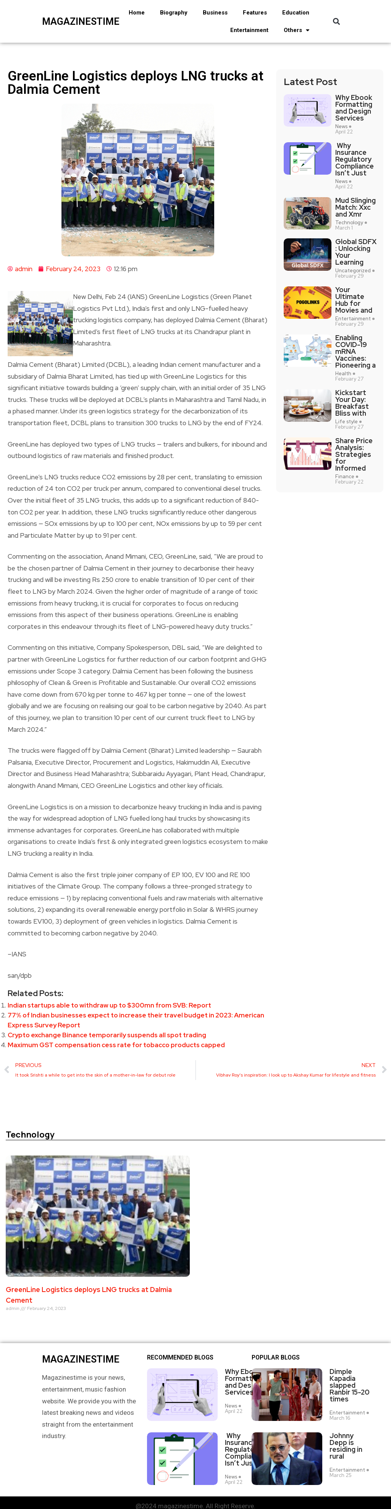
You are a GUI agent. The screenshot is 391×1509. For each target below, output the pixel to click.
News (341, 126)
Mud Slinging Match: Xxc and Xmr (355, 207)
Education (295, 12)
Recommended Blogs (180, 1358)
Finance (344, 476)
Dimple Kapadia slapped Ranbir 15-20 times (350, 1385)
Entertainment (249, 30)
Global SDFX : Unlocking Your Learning (355, 252)
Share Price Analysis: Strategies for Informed (354, 454)
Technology (349, 222)
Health (343, 373)
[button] (336, 21)
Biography (173, 12)
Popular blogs (276, 1358)
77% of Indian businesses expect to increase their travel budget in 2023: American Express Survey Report (136, 1020)
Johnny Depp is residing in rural (346, 1446)
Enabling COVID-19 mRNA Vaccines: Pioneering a (355, 351)
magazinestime (69, 21)
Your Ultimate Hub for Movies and (353, 300)
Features (255, 12)
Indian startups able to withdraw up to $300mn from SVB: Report (109, 1005)
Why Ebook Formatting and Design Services (353, 108)
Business (215, 12)
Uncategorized (353, 270)
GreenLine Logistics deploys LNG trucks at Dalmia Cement (89, 1295)
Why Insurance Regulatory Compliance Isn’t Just (354, 159)
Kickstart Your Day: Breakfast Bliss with (352, 403)
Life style (346, 421)
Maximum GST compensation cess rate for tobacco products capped (116, 1045)
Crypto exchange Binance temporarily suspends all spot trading (107, 1035)
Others (296, 30)
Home (137, 12)
